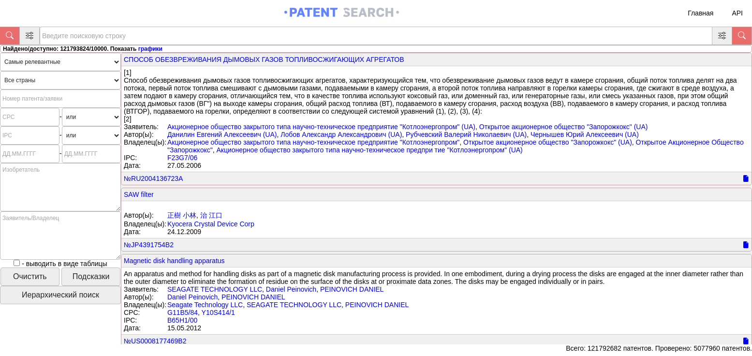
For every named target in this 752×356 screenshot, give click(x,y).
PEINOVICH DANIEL (351, 289)
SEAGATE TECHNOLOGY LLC (214, 289)
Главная (700, 13)
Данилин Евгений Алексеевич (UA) (222, 134)
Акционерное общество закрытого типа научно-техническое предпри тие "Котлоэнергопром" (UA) (369, 150)
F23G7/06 (182, 158)
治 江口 (211, 215)
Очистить (30, 276)
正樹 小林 (181, 215)
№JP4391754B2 (149, 245)
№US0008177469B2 (155, 341)
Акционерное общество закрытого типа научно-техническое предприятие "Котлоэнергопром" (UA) (321, 127)
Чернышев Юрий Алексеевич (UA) (585, 134)
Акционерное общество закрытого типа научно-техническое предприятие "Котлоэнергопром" (313, 142)
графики (150, 48)
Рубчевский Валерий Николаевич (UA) (466, 134)
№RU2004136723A (153, 178)
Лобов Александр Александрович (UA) (341, 134)
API (737, 13)
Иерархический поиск (60, 295)
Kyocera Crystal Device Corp (210, 224)
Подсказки (91, 276)
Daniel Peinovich (291, 289)
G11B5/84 (182, 312)
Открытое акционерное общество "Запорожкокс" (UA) (563, 127)
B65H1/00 (182, 320)
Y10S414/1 (218, 312)
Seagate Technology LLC (205, 305)
